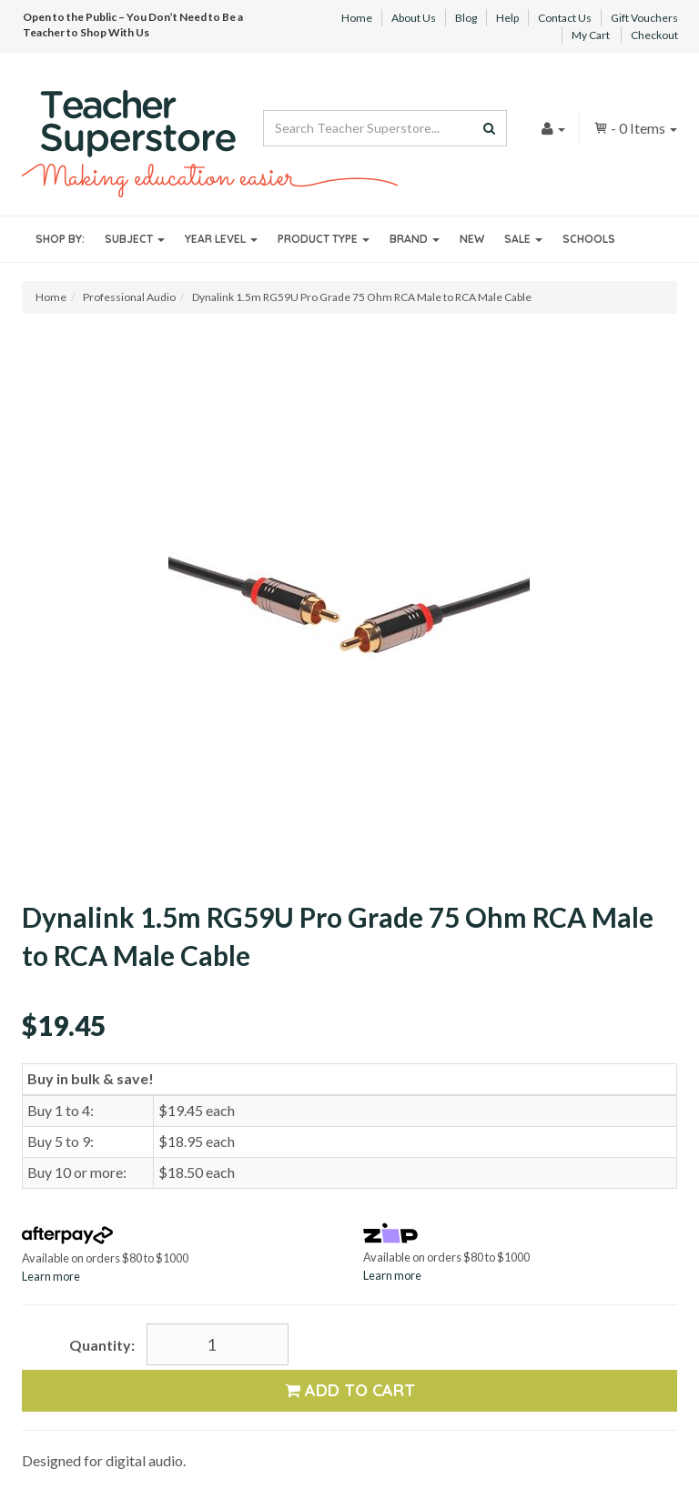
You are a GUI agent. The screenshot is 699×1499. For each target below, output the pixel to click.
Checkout (654, 35)
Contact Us (565, 18)
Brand (415, 239)
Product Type (324, 239)
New (472, 239)
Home (356, 18)
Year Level (221, 239)
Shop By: (60, 239)
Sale (523, 239)
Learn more (51, 1276)
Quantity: (102, 1344)
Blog (466, 18)
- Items (635, 127)
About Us (413, 18)
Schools (588, 239)
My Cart (591, 35)
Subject (135, 239)
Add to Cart (350, 1390)
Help (507, 18)
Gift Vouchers (644, 18)
